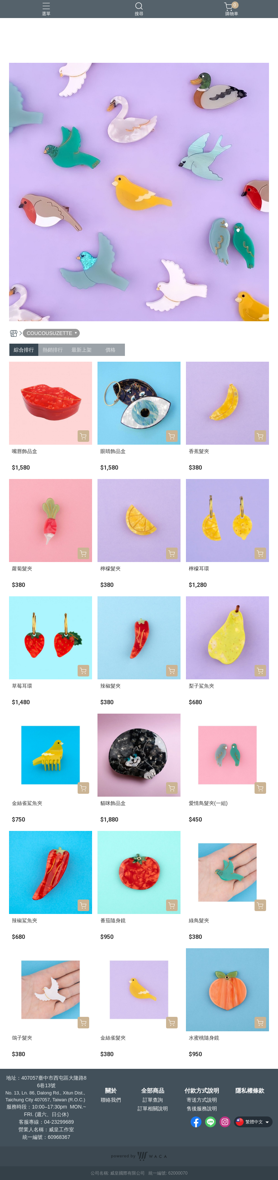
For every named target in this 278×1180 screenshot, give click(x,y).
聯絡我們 (111, 1099)
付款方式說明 (201, 1091)
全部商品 (152, 1091)
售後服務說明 (202, 1108)
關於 (111, 1091)
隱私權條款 (249, 1091)
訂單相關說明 (153, 1108)
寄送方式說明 (202, 1099)
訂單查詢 (153, 1099)
